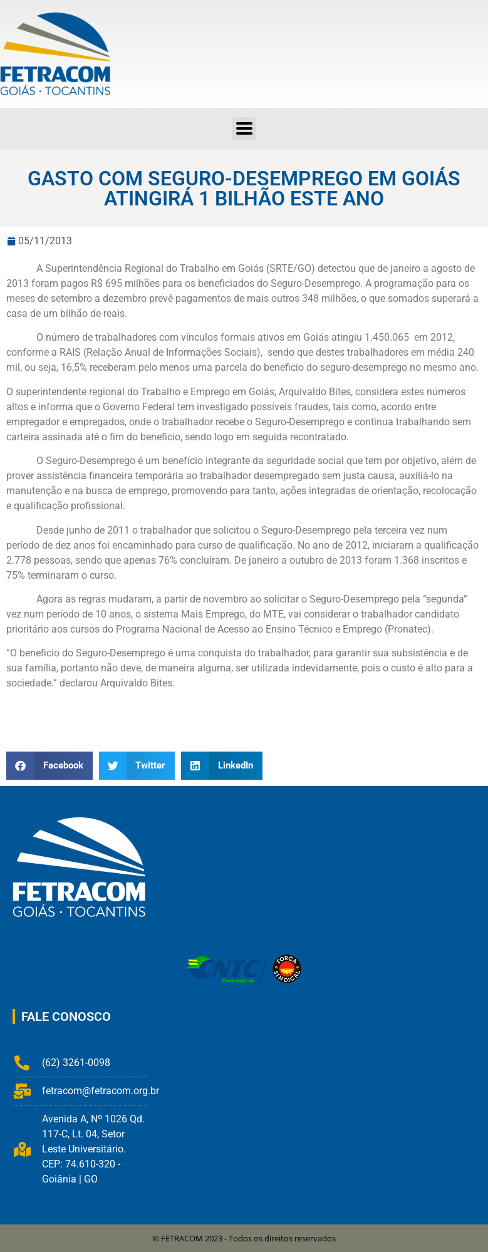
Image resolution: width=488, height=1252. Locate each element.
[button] (49, 766)
